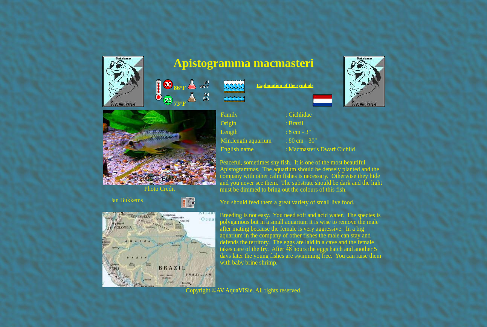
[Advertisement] (244, 33)
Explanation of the (276, 85)
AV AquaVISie (234, 290)
